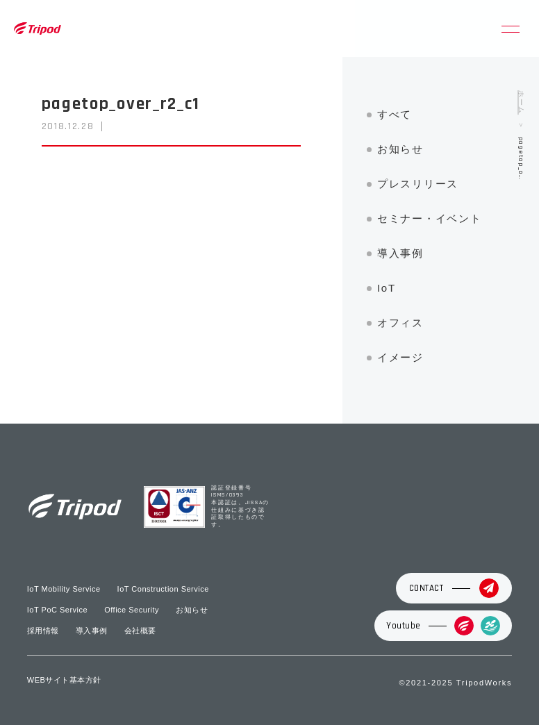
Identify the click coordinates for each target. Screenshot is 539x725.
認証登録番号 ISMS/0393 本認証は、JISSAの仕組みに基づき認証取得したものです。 (240, 506)
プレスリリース (417, 184)
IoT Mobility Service (64, 589)
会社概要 (140, 630)
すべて (394, 114)
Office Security (131, 610)
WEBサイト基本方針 (64, 680)
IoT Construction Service (163, 589)
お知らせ (400, 149)
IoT (386, 288)
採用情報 (43, 630)
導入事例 (400, 253)
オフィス (400, 322)
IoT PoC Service (57, 610)
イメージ (400, 357)
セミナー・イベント (429, 218)
